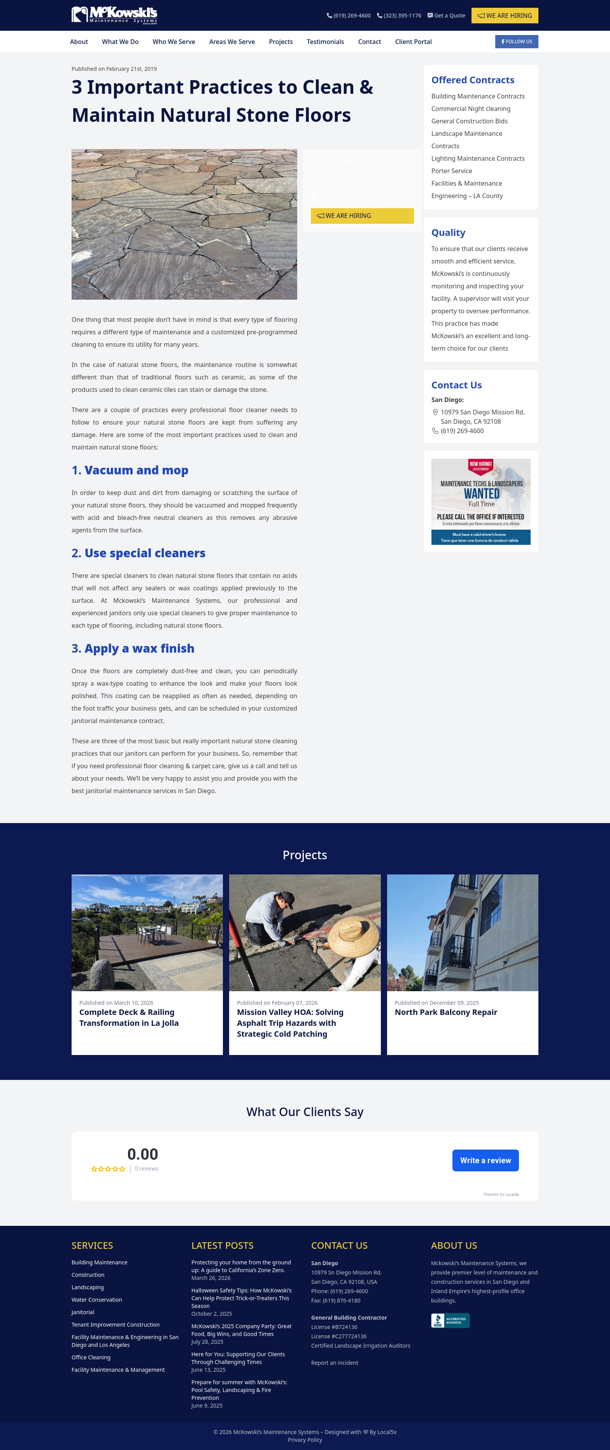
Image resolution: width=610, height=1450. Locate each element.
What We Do (120, 41)
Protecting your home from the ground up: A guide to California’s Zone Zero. (241, 1266)
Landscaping (88, 1287)
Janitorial (83, 1312)
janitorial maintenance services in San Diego (150, 790)
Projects (281, 41)
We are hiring (505, 15)
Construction (88, 1274)
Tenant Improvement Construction (116, 1324)
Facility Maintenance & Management (118, 1369)
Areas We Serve (232, 41)
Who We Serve (173, 41)
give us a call (246, 766)
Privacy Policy (305, 1439)
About (79, 41)
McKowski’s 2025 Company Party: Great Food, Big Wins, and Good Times (241, 1330)
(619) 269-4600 (348, 15)
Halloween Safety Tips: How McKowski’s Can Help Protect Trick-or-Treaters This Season (241, 1298)
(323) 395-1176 (398, 15)
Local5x (386, 1432)
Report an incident (334, 1362)
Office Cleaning (91, 1357)
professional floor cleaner (228, 410)
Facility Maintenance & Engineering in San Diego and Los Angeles (125, 1340)
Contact (369, 41)
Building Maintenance (100, 1262)
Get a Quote (446, 15)
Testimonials (325, 41)
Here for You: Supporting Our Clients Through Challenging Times (238, 1358)
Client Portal (413, 41)
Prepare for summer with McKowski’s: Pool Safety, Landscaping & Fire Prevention (239, 1389)
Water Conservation (97, 1299)
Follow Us (516, 41)
